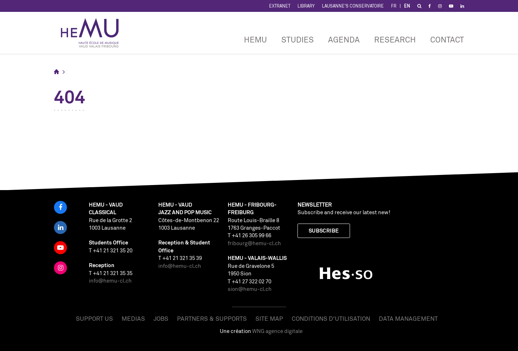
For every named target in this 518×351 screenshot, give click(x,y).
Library (306, 6)
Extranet (279, 6)
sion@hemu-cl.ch (250, 288)
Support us (94, 318)
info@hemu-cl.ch (110, 280)
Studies (297, 39)
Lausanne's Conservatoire (353, 6)
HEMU (255, 39)
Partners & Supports (212, 318)
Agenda (344, 39)
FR (393, 6)
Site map (269, 318)
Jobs (161, 318)
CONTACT (447, 39)
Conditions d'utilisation (331, 318)
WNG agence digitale (277, 331)
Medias (133, 318)
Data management (408, 318)
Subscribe (324, 230)
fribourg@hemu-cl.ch (254, 243)
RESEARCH (395, 39)
